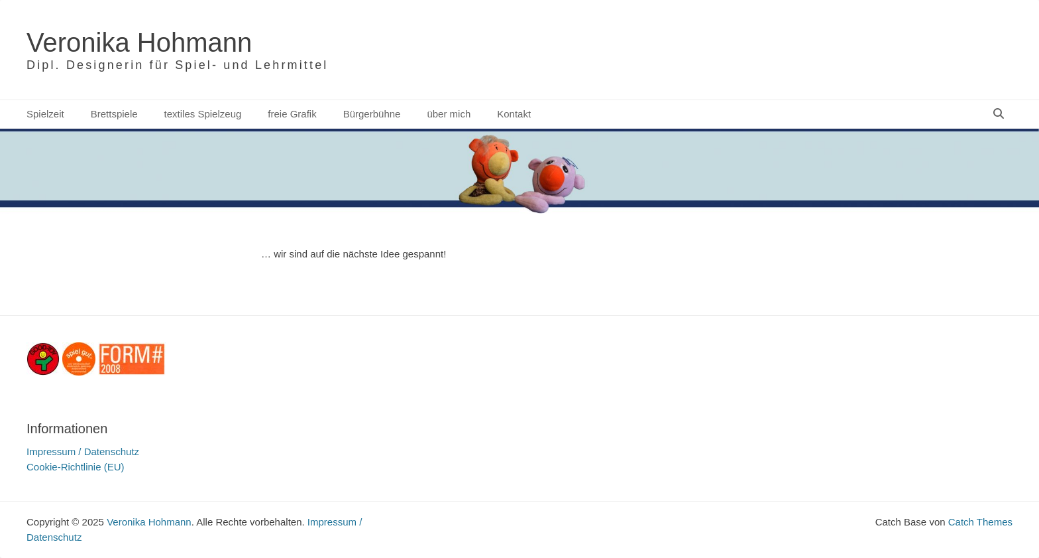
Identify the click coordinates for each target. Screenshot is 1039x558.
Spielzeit (45, 113)
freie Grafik (292, 113)
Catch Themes (980, 521)
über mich (448, 113)
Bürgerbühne (372, 113)
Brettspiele (114, 113)
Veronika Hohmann (139, 42)
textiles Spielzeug (203, 113)
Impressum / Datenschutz (83, 451)
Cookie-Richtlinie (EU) (76, 466)
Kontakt (514, 113)
